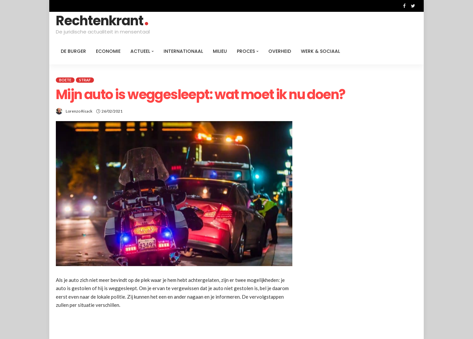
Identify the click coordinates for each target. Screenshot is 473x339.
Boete (65, 80)
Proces (246, 51)
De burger (73, 51)
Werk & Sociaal (320, 51)
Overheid (279, 51)
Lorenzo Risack (79, 111)
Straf (85, 80)
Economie (108, 51)
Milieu (220, 51)
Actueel (140, 51)
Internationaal (183, 51)
